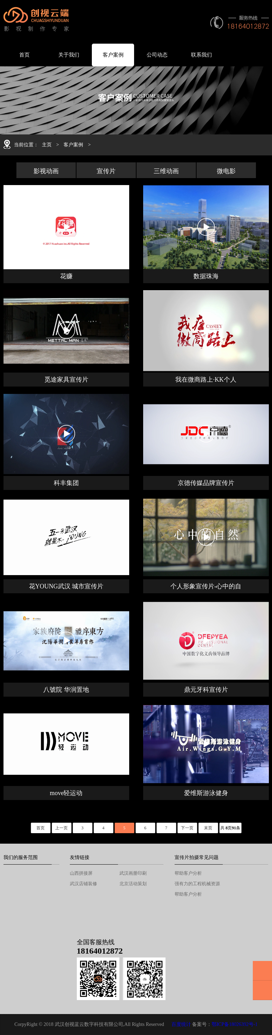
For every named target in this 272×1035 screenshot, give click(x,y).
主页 (47, 144)
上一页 (61, 827)
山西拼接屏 (81, 873)
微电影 (226, 171)
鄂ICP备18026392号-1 (234, 1024)
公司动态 (157, 55)
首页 (24, 55)
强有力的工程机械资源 (197, 883)
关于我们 (68, 55)
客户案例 (113, 55)
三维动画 (166, 171)
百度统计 (181, 1024)
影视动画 (46, 171)
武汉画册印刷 (133, 873)
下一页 (187, 827)
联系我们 (201, 55)
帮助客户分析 (188, 873)
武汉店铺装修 (83, 883)
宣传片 (106, 171)
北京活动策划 (133, 883)
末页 (208, 827)
